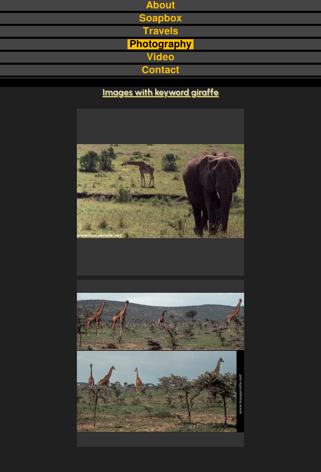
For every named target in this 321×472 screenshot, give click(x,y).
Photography (161, 44)
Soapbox (160, 18)
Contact (160, 70)
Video (160, 57)
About (160, 5)
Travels (160, 31)
